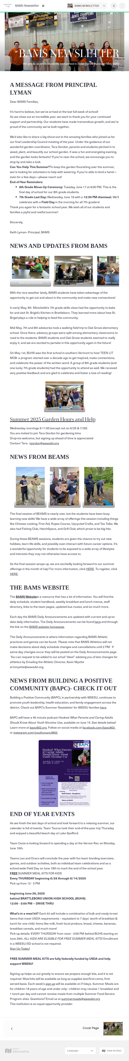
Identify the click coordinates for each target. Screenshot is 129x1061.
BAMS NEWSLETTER (87, 6)
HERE (90, 568)
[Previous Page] (114, 6)
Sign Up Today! (20, 948)
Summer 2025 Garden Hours (42, 419)
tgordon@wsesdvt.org (44, 443)
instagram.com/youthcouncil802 (35, 732)
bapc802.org (38, 727)
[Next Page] (122, 6)
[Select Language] (80, 1050)
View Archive (111, 1050)
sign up (50, 983)
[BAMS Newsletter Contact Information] (43, 5)
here (98, 621)
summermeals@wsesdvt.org (80, 998)
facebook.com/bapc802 (99, 727)
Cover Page (91, 1028)
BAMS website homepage (46, 626)
